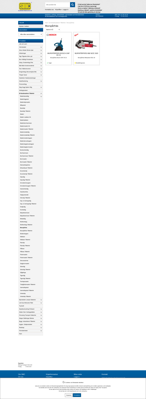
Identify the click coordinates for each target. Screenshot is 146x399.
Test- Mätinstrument (25, 68)
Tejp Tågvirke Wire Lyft (25, 56)
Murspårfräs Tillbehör (26, 230)
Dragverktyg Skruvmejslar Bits (28, 72)
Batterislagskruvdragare (27, 144)
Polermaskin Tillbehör (26, 257)
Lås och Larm (23, 44)
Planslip (22, 242)
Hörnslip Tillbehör (25, 198)
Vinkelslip (23, 293)
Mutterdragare (24, 233)
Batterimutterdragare (26, 138)
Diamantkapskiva (25, 165)
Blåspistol (23, 105)
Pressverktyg (23, 84)
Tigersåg (22, 275)
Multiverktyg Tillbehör (26, 224)
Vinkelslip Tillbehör (25, 296)
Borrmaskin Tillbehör (26, 162)
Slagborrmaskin (24, 263)
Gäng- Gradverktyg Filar (26, 62)
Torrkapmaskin (24, 281)
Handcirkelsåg (24, 189)
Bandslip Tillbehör (25, 111)
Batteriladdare (24, 120)
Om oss (20, 377)
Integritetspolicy (73, 391)
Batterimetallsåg (24, 132)
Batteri (22, 114)
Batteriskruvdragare (25, 141)
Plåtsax (22, 248)
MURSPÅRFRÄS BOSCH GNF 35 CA (58, 54)
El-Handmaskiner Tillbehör (26, 93)
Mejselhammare (24, 212)
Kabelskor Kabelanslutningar (27, 78)
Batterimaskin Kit (25, 126)
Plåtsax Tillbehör (25, 251)
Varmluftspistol (24, 287)
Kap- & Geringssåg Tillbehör (28, 204)
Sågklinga (23, 272)
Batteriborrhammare (26, 123)
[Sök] (60, 4)
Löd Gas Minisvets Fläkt (26, 303)
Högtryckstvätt (24, 195)
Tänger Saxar (23, 75)
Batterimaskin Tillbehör (26, 129)
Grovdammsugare (25, 183)
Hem (46, 23)
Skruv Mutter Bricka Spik (26, 50)
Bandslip (22, 108)
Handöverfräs (24, 192)
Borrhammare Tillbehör (26, 156)
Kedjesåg (23, 207)
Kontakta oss (49, 9)
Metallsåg (23, 218)
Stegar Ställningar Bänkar (26, 318)
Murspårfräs (23, 227)
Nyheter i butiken (24, 26)
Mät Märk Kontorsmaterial (26, 65)
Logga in (65, 9)
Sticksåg (22, 266)
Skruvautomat (24, 260)
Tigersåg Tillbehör (25, 278)
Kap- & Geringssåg (25, 201)
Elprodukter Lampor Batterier (27, 299)
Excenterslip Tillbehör (26, 174)
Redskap (21, 327)
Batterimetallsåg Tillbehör (27, 135)
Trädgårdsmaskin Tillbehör (27, 284)
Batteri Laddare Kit (25, 117)
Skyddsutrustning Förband (26, 309)
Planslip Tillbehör (25, 245)
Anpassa (68, 395)
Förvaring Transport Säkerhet (27, 315)
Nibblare (22, 236)
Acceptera (77, 395)
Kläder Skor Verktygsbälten (27, 312)
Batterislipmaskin (25, 102)
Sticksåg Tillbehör (25, 269)
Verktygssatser (23, 90)
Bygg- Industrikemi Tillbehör (27, 321)
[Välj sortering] (52, 29)
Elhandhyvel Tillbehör (26, 168)
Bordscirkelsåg (24, 150)
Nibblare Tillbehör (25, 239)
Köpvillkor (58, 9)
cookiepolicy (84, 391)
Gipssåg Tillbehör (25, 180)
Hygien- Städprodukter (25, 324)
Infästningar (22, 53)
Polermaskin (23, 254)
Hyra (20, 333)
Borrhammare (24, 153)
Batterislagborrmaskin (26, 147)
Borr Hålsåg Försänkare (26, 59)
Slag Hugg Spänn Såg (25, 87)
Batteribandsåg (24, 96)
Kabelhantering (23, 81)
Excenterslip (23, 171)
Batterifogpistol (24, 99)
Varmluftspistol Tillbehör (27, 290)
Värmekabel (22, 47)
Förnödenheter (23, 330)
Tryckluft (21, 306)
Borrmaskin (23, 159)
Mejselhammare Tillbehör (27, 215)
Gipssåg (22, 177)
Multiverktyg (23, 221)
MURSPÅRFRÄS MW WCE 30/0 (86, 53)
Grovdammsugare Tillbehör (28, 186)
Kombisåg (23, 210)
